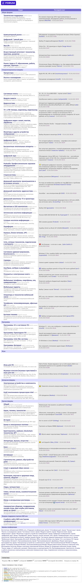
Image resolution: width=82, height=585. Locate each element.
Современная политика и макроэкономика (62, 550)
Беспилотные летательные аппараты (18, 146)
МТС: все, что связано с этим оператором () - (56, 297)
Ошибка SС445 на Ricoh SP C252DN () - (60, 228)
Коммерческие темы (40, 550)
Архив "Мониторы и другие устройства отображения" (30, 534)
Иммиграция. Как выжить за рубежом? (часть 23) (21, 572)
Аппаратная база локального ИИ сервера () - (57, 56)
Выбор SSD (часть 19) (16, 575)
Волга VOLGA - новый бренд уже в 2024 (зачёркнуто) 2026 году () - (58, 455)
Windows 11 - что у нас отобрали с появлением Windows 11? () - (59, 327)
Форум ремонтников (54, 544)
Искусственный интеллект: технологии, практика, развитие (19, 53)
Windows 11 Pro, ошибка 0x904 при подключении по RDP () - (58, 254)
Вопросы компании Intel (70, 544)
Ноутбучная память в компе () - (59, 99)
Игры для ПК (9, 365)
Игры (5, 571)
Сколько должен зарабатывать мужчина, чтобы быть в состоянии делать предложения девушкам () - (57, 494)
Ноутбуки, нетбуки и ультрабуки (16, 268)
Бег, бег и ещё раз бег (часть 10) (16, 568)
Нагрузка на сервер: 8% (71, 561)
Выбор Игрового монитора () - (56, 134)
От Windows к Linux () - (54, 341)
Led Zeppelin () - (56, 442)
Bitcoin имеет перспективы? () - (60, 434)
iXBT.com (23, 523)
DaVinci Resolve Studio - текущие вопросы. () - (55, 124)
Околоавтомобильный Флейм (37, 544)
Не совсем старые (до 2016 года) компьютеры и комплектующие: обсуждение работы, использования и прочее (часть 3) (44, 576)
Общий (6, 404)
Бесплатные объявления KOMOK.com (13, 530)
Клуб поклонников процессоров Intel (19, 392)
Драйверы (55, 541)
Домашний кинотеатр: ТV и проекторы (19, 199)
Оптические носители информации (18, 213)
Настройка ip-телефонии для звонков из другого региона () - (58, 307)
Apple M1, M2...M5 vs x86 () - (59, 74)
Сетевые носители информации (16, 220)
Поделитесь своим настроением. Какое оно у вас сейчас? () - (58, 510)
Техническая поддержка (13, 16)
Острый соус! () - (51, 480)
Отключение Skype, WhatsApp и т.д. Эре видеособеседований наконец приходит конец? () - (59, 65)
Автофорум (8, 455)
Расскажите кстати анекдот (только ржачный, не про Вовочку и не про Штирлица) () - (60, 501)
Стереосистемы (10, 175)
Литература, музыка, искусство (16, 441)
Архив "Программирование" (41, 541)
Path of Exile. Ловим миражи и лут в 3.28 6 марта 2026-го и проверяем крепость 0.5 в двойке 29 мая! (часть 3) (36, 571)
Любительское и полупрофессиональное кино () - (58, 449)
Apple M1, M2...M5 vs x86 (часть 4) (19, 569)
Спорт (5, 568)
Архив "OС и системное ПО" (64, 539)
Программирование (24, 541)
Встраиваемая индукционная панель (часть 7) (25, 579)
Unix (5, 578)
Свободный (5, 552)
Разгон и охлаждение (12, 78)
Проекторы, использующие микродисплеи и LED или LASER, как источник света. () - (59, 201)
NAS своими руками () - (54, 222)
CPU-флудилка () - (53, 395)
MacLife (7, 46)
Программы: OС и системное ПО (16, 325)
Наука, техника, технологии (15, 410)
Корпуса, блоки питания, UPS (15, 233)
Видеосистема (9, 103)
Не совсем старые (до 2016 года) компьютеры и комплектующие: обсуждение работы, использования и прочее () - (58, 18)
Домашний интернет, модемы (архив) (22, 537)
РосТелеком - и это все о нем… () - (56, 245)
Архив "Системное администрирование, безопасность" (54, 537)
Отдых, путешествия (12, 487)
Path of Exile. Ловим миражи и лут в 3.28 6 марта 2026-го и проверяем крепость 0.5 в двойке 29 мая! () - (58, 365)
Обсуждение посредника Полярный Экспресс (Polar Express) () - (59, 35)
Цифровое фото (10, 140)
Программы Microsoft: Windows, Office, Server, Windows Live (35, 539)
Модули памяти (10, 98)
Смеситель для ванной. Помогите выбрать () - (57, 462)
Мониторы (6, 573)
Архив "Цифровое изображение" (59, 534)
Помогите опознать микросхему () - (61, 386)
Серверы (7, 260)
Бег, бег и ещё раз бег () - (54, 470)
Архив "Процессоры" (69, 530)
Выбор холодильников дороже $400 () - (57, 317)
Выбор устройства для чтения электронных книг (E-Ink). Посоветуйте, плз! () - (58, 275)
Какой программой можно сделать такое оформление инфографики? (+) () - (57, 334)
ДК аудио (6, 580)
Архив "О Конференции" (53, 530)
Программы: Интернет (12, 345)
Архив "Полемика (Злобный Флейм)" (13, 544)
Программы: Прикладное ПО (15, 333)
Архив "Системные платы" (26, 532)
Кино (6, 447)
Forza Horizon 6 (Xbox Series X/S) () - (59, 374)
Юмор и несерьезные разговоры (17, 500)
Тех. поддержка (7, 576)
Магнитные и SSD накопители (15, 206)
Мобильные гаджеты (12, 287)
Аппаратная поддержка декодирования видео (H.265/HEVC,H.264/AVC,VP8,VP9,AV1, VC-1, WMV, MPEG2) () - (59, 105)
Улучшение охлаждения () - (55, 79)
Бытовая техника (10, 315)
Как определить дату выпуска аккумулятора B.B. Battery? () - (58, 236)
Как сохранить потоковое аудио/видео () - (56, 347)
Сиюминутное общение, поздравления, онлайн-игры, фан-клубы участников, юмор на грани (19, 508)
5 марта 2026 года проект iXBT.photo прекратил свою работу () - (59, 522)
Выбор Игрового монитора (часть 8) (19, 574)
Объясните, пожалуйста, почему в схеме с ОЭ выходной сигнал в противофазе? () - (57, 413)
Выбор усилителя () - (54, 176)
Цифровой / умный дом (13, 39)
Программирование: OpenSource (63, 548)
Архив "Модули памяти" (44, 532)
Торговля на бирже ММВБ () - (57, 426)
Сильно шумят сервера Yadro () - (57, 262)
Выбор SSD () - (52, 208)
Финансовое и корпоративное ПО (39, 548)
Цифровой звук (10, 156)
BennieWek (59, 561)
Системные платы (11, 94)
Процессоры (9, 73)
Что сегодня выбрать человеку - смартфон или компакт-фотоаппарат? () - (58, 142)
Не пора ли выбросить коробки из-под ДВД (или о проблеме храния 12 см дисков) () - (59, 184)
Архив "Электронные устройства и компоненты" (29, 543)
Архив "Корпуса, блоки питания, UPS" (40, 535)
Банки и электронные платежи (16, 425)
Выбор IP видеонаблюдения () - (57, 41)
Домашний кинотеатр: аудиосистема (18, 191)
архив (24, 73)
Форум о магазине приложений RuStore (30, 546)
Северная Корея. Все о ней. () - (57, 488)
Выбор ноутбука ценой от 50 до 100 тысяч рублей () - (59, 269)
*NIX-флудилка (11, 578)
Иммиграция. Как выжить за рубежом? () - (56, 406)
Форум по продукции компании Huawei (58, 546)
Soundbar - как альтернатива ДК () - (57, 193)
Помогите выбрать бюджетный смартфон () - (55, 282)
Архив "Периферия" (20, 535)
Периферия (8, 227)
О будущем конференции (35, 530)
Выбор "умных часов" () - (55, 289)
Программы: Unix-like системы (16, 339)
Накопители (7, 575)
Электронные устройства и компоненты (20, 383)
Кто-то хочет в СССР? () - (54, 421)
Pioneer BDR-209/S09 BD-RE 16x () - (60, 215)
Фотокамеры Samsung (8, 546)
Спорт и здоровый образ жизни (16, 468)
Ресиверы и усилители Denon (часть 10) (19, 580)
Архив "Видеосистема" (59, 532)
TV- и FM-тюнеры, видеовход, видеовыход (20, 110)
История (7, 420)
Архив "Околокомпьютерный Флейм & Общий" (61, 543)
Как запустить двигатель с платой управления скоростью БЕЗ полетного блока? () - (60, 149)
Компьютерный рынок (13, 35)
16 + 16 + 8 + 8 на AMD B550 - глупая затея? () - (55, 94)
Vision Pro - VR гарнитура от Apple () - (55, 47)
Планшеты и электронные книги (17, 274)
